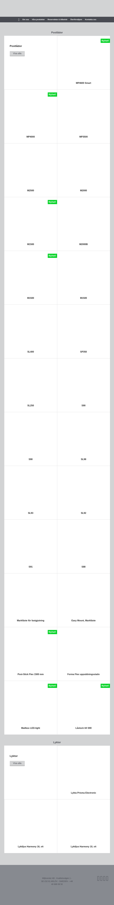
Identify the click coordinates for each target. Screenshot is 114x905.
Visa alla (17, 53)
